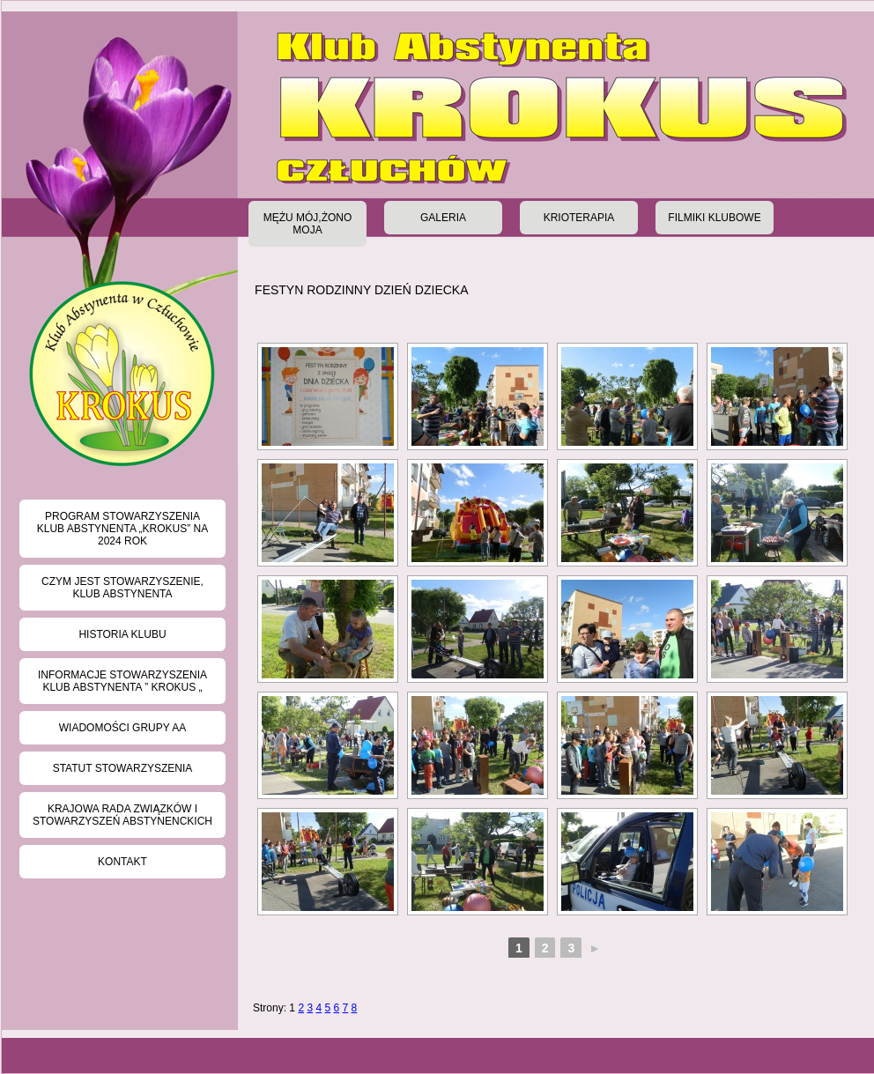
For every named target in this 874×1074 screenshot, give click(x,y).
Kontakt (122, 861)
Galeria (443, 217)
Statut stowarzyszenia (123, 768)
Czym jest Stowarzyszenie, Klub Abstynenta (122, 587)
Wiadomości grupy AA (122, 728)
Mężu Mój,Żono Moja (307, 223)
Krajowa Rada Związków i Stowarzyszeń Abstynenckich (122, 815)
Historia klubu (122, 634)
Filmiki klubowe (714, 217)
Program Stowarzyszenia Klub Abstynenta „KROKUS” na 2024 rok (123, 528)
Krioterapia (579, 217)
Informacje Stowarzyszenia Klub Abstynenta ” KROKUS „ (122, 681)
